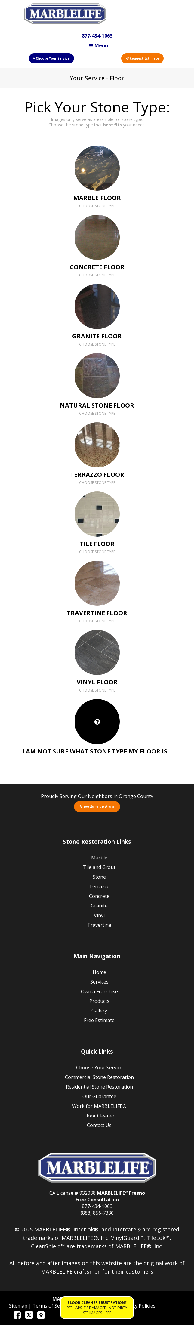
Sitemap (19, 1305)
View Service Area (97, 806)
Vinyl (99, 915)
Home (99, 972)
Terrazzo (99, 886)
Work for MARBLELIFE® (99, 1106)
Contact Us (99, 1125)
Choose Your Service (51, 58)
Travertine (99, 925)
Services (99, 981)
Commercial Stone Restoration (99, 1077)
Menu (98, 45)
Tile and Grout (99, 867)
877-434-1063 (97, 35)
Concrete (99, 896)
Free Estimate (99, 1020)
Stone (99, 877)
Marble (99, 857)
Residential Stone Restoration (99, 1086)
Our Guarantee (99, 1096)
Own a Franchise (99, 991)
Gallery (99, 1010)
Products (99, 1001)
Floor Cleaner (99, 1115)
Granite (99, 905)
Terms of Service (52, 1305)
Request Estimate (142, 58)
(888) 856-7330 (97, 1212)
